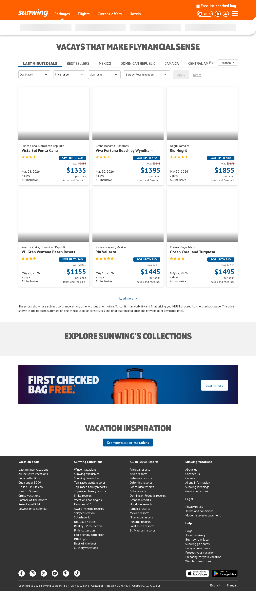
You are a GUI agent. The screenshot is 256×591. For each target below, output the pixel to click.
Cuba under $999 (29, 482)
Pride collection (84, 530)
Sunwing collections (88, 462)
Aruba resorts (139, 474)
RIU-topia (80, 539)
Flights (84, 13)
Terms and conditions (199, 511)
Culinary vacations (86, 548)
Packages (62, 13)
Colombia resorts (141, 482)
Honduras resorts (141, 504)
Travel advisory (195, 535)
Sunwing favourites (87, 478)
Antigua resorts (140, 469)
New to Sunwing (29, 491)
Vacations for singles (88, 500)
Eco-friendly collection (89, 535)
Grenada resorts (140, 500)
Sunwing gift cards (197, 544)
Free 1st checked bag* (217, 5)
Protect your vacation (199, 552)
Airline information (197, 482)
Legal (189, 499)
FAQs (188, 531)
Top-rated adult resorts (90, 482)
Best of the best (85, 543)
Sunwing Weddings (197, 487)
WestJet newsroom (198, 561)
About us (191, 469)
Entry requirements (197, 548)
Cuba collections (29, 478)
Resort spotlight (29, 504)
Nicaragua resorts (141, 517)
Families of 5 (83, 504)
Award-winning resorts (89, 509)
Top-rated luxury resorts (90, 491)
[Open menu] (34, 74)
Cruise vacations (29, 495)
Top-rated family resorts (90, 487)
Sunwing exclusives (86, 474)
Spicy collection (84, 513)
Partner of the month (32, 500)
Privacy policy (194, 507)
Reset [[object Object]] (197, 75)
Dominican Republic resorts (148, 495)
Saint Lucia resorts (142, 526)
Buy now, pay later (197, 539)
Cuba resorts (138, 491)
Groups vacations (196, 491)
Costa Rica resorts (142, 487)
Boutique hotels (85, 522)
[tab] (40, 62)
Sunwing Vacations (198, 462)
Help (188, 523)
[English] (205, 14)
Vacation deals (29, 462)
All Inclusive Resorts (144, 462)
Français (232, 585)
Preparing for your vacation (203, 557)
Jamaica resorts (140, 509)
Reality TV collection (88, 526)
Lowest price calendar (33, 509)
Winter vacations (85, 469)
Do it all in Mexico (30, 487)
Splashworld (82, 517)
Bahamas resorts (141, 478)
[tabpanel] (128, 191)
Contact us (192, 474)
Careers (190, 478)
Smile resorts (83, 495)
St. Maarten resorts (142, 530)
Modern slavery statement (203, 515)
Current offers (110, 13)
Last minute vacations (33, 469)
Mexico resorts (139, 513)
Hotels (135, 13)
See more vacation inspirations (128, 442)
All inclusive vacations (33, 474)
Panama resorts (140, 522)
